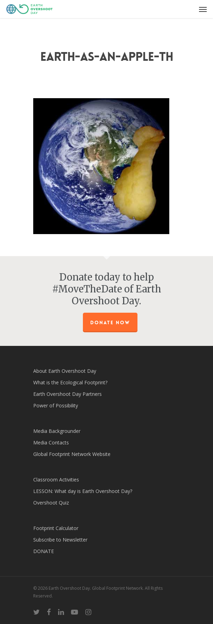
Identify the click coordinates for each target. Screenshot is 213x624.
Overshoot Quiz (51, 502)
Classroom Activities (56, 479)
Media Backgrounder (56, 431)
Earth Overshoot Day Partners (67, 394)
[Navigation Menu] (203, 9)
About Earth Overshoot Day (64, 371)
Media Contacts (51, 442)
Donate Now (110, 322)
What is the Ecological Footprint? (70, 382)
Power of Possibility (55, 405)
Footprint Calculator (55, 528)
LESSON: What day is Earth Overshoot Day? (82, 491)
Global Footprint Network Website (72, 454)
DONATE (43, 551)
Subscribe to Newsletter (60, 539)
